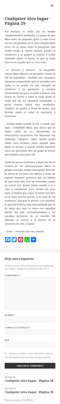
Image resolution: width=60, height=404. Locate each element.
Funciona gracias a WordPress (19, 400)
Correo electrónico (18, 327)
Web (7, 340)
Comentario (13, 275)
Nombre (10, 315)
